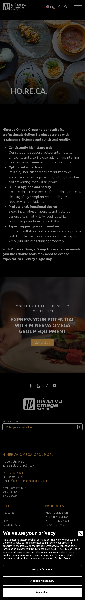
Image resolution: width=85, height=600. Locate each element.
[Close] (80, 533)
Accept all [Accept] (42, 592)
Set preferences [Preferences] (42, 569)
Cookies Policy (62, 558)
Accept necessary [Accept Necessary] (42, 580)
